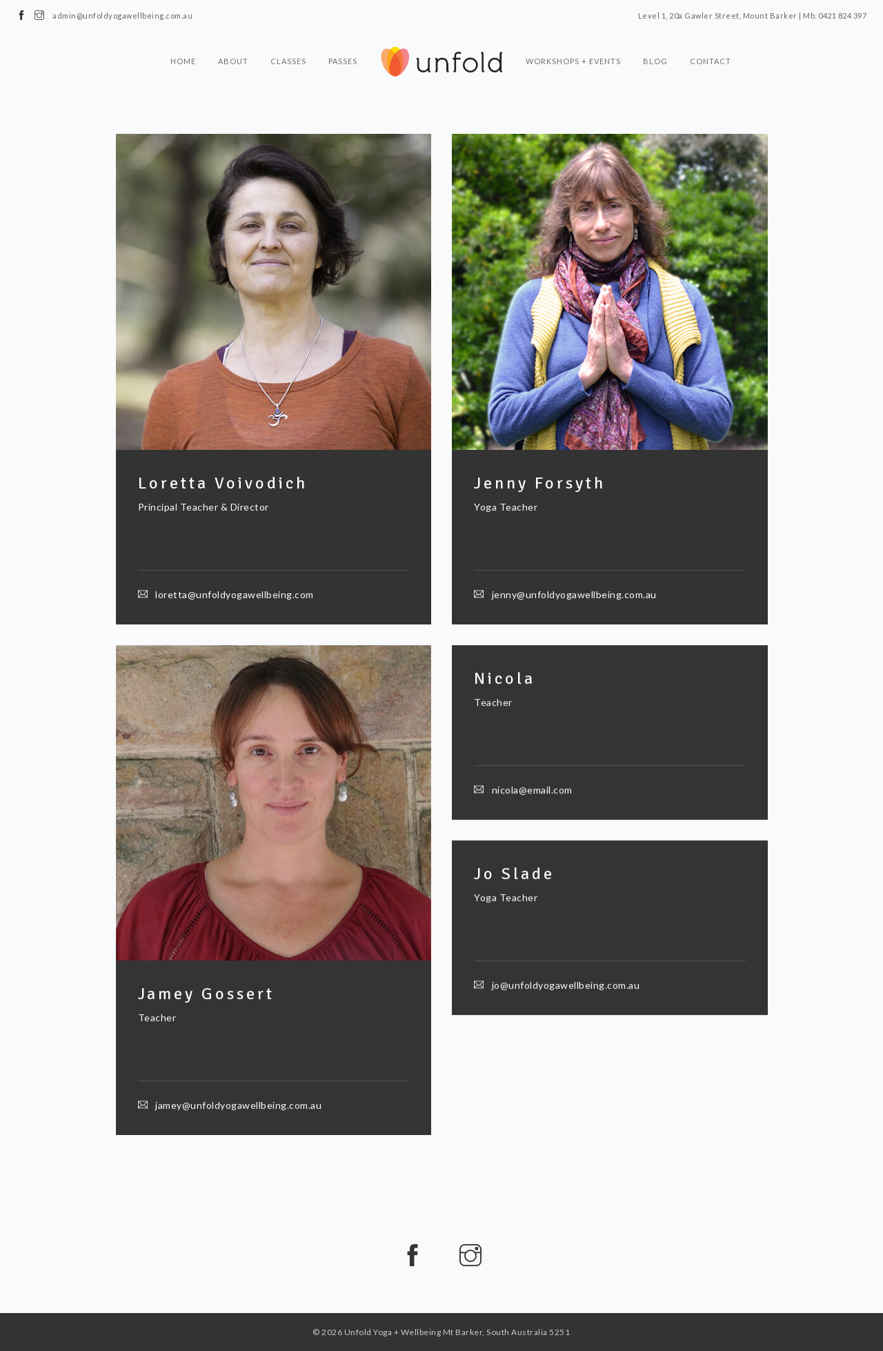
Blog (655, 61)
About (233, 61)
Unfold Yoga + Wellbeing (393, 1332)
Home (183, 61)
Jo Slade (514, 874)
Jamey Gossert (206, 995)
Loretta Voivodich (223, 483)
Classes (288, 61)
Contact (710, 61)
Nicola (504, 679)
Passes (342, 61)
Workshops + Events (573, 61)
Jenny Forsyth (540, 483)
